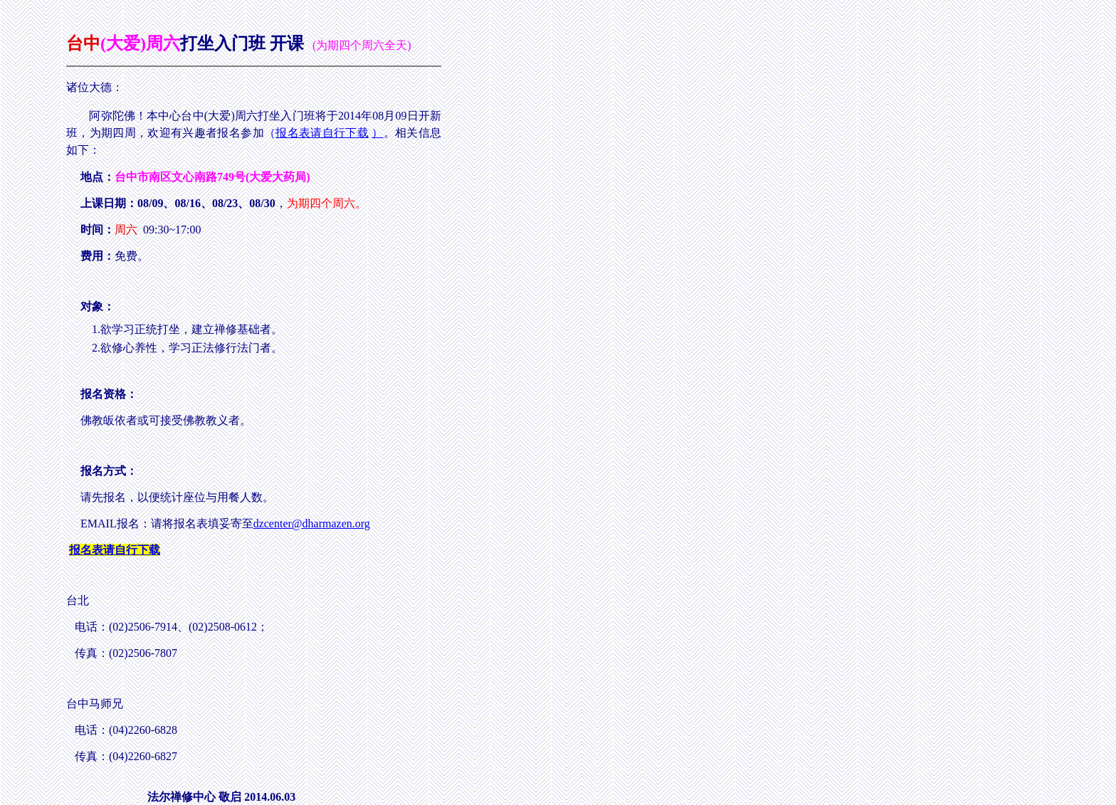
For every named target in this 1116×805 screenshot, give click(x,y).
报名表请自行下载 (322, 133)
